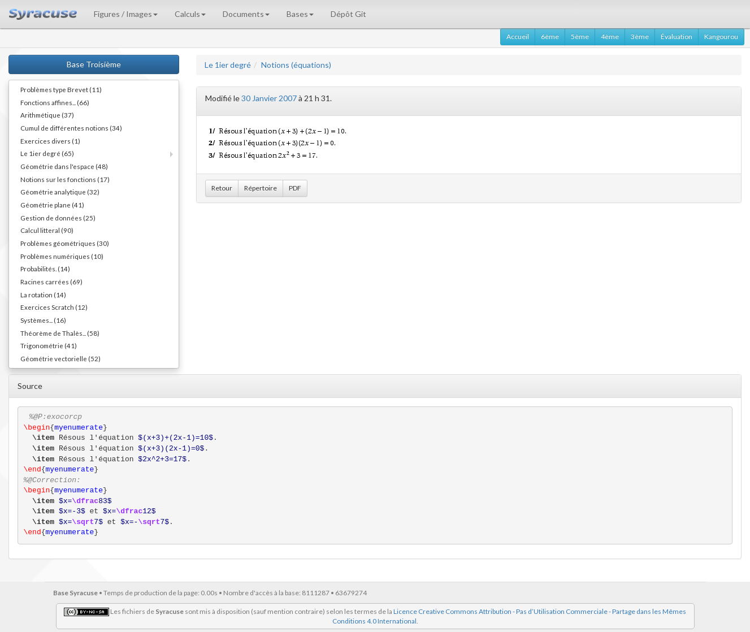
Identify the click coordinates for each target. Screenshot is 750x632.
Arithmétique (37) (47, 115)
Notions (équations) (296, 65)
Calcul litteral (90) (46, 230)
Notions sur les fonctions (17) (65, 179)
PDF (295, 188)
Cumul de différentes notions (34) (71, 128)
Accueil (517, 36)
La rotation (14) (43, 294)
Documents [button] (246, 14)
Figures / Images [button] (126, 14)
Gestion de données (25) (58, 218)
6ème (550, 36)
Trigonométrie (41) (48, 345)
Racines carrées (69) (51, 281)
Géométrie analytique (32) (59, 192)
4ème (610, 36)
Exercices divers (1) (50, 141)
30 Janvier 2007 (269, 98)
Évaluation (676, 36)
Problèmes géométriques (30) (64, 243)
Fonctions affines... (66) (54, 102)
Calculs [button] (190, 14)
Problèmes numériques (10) (61, 256)
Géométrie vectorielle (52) (60, 358)
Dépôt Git (348, 14)
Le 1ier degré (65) (47, 153)
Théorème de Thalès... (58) (59, 333)
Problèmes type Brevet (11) (61, 89)
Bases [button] (300, 14)
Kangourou (721, 36)
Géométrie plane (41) (52, 205)
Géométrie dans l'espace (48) (64, 166)
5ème (580, 36)
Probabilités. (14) (45, 268)
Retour (221, 188)
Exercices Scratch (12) (54, 307)
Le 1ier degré (228, 65)
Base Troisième (94, 64)
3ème (640, 36)
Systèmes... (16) (43, 320)
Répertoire (260, 188)
